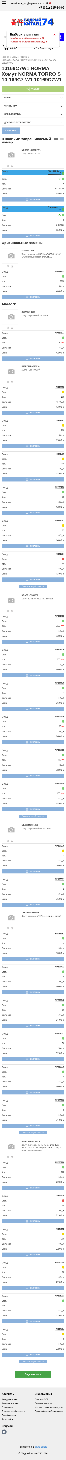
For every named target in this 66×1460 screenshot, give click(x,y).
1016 (32, 251)
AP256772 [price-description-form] (59, 487)
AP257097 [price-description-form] (59, 520)
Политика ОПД (41, 1399)
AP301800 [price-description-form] (59, 616)
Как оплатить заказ (10, 1403)
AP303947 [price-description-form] (59, 683)
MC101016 (33, 825)
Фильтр (35, 89)
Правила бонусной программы (49, 1411)
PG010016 (35, 1141)
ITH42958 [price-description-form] (60, 387)
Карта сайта (7, 1419)
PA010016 (34, 366)
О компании (7, 1407)
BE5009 (35, 912)
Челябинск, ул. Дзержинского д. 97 (27, 38)
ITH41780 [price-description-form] (60, 454)
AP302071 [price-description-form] (59, 1033)
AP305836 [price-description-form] (59, 750)
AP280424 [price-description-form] (59, 1262)
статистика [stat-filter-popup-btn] (10, 106)
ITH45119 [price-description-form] (60, 1229)
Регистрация (46, 48)
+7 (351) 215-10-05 (51, 7)
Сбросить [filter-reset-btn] (10, 130)
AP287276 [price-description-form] (59, 846)
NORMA (26, 150)
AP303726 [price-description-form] (59, 649)
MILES (25, 825)
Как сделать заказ (10, 1399)
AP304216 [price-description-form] (59, 716)
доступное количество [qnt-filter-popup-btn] (17, 122)
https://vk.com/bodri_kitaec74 (4, 1431)
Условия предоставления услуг (49, 1407)
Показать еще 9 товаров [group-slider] (33, 586)
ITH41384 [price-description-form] (60, 554)
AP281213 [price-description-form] (59, 1296)
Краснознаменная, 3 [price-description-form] (54, 172)
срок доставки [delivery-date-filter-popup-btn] (12, 114)
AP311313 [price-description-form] (59, 271)
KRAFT (25, 595)
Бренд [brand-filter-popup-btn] (7, 97)
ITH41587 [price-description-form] (60, 420)
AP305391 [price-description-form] (59, 879)
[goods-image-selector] (11, 155)
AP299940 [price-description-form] (59, 1000)
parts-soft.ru (41, 1446)
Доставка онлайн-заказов (13, 1411)
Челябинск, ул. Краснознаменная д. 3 (28, 42)
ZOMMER (26, 312)
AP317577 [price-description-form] (59, 333)
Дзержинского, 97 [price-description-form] (54, 208)
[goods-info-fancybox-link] (8, 166)
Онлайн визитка (9, 1415)
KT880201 (33, 595)
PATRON (26, 366)
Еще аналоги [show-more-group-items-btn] (33, 1374)
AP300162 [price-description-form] (59, 1100)
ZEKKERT (27, 912)
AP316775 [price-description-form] (59, 1067)
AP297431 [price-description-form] (59, 967)
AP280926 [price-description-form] (59, 1162)
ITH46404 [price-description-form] (60, 1329)
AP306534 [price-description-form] (59, 783)
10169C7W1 (35, 150)
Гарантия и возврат (44, 1403)
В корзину (35, 199)
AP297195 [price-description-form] (59, 933)
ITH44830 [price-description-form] (60, 1196)
